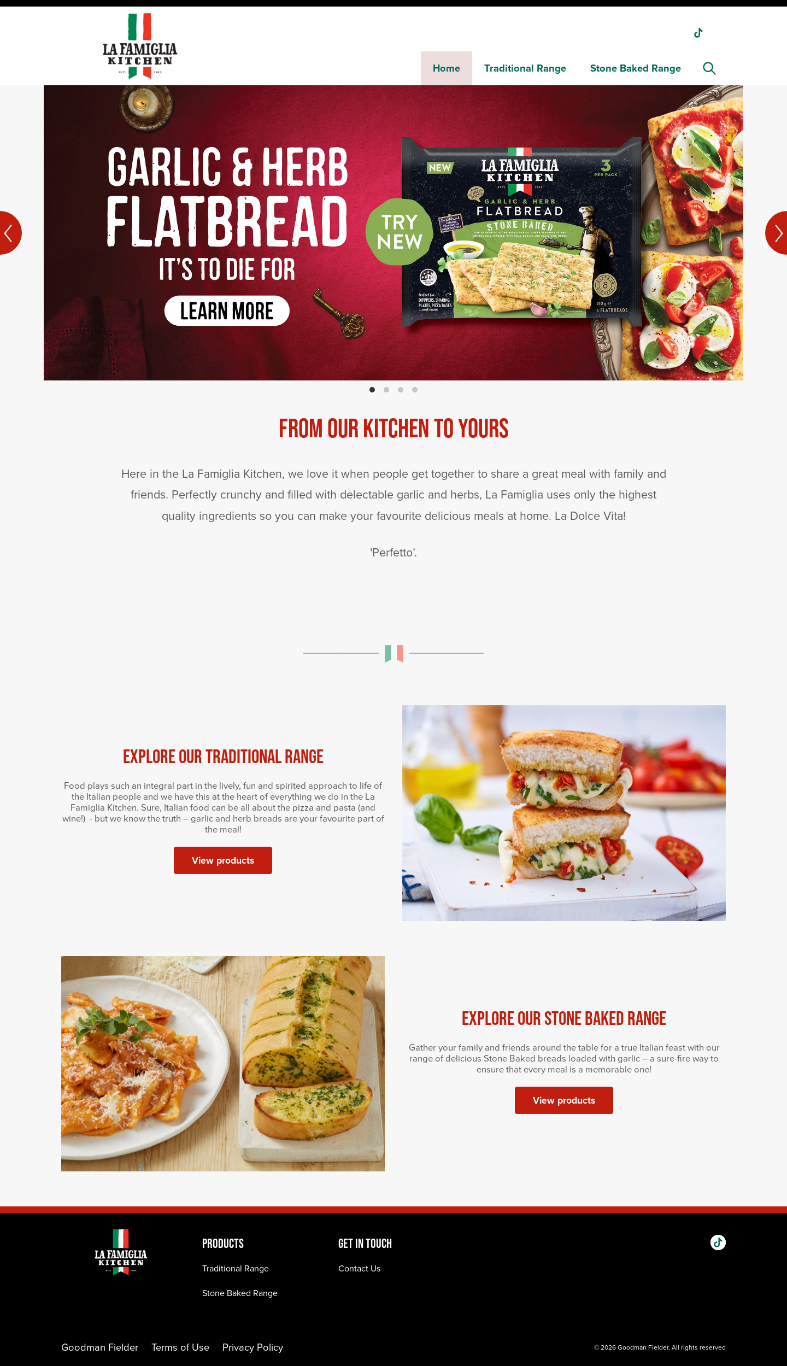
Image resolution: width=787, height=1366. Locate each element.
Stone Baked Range (635, 68)
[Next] (776, 233)
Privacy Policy (252, 1347)
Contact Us (359, 1268)
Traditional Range (525, 68)
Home (446, 68)
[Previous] (11, 233)
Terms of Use (180, 1347)
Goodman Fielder (99, 1347)
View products (223, 860)
